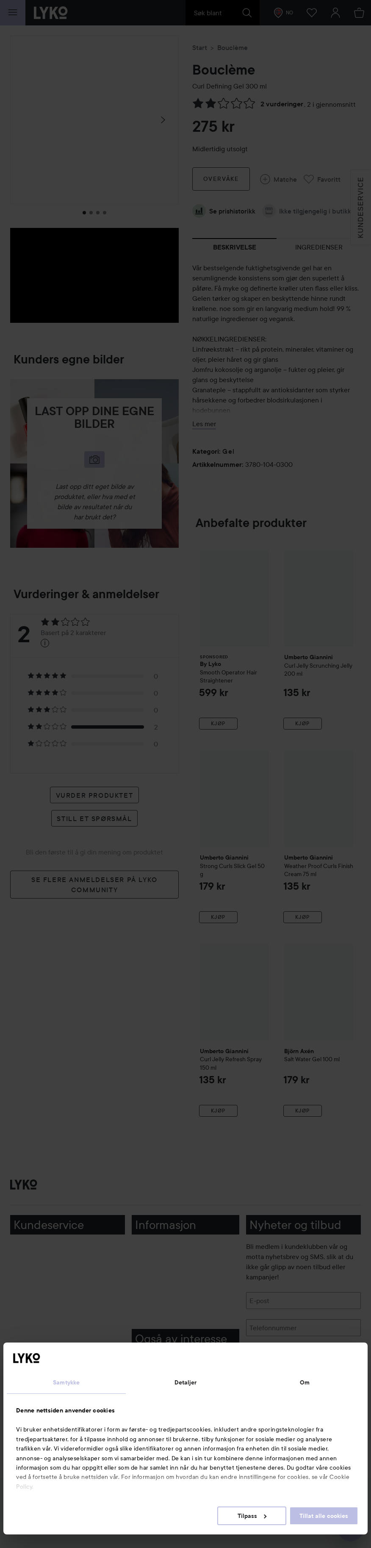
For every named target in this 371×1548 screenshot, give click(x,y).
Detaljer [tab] (185, 1382)
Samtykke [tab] (66, 1382)
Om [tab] (305, 1382)
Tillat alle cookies (323, 1515)
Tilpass (252, 1515)
